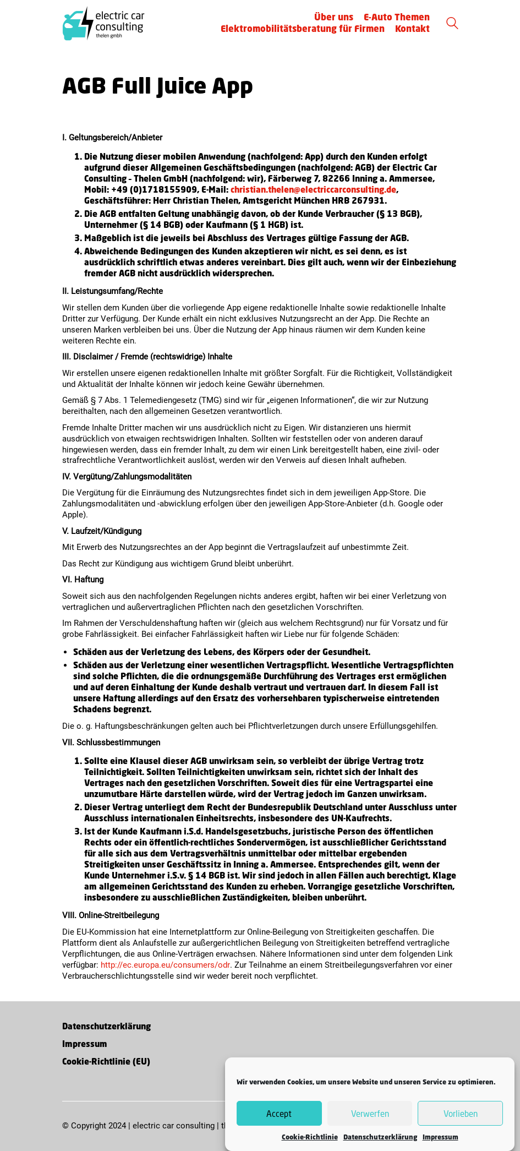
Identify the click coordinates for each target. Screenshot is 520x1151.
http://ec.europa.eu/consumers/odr (165, 965)
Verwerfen (370, 1116)
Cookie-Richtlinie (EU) (106, 1061)
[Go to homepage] (103, 23)
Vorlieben (461, 1116)
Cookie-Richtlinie (310, 1140)
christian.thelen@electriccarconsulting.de (313, 189)
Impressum (440, 1140)
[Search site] (452, 24)
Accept (279, 1116)
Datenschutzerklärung (380, 1140)
